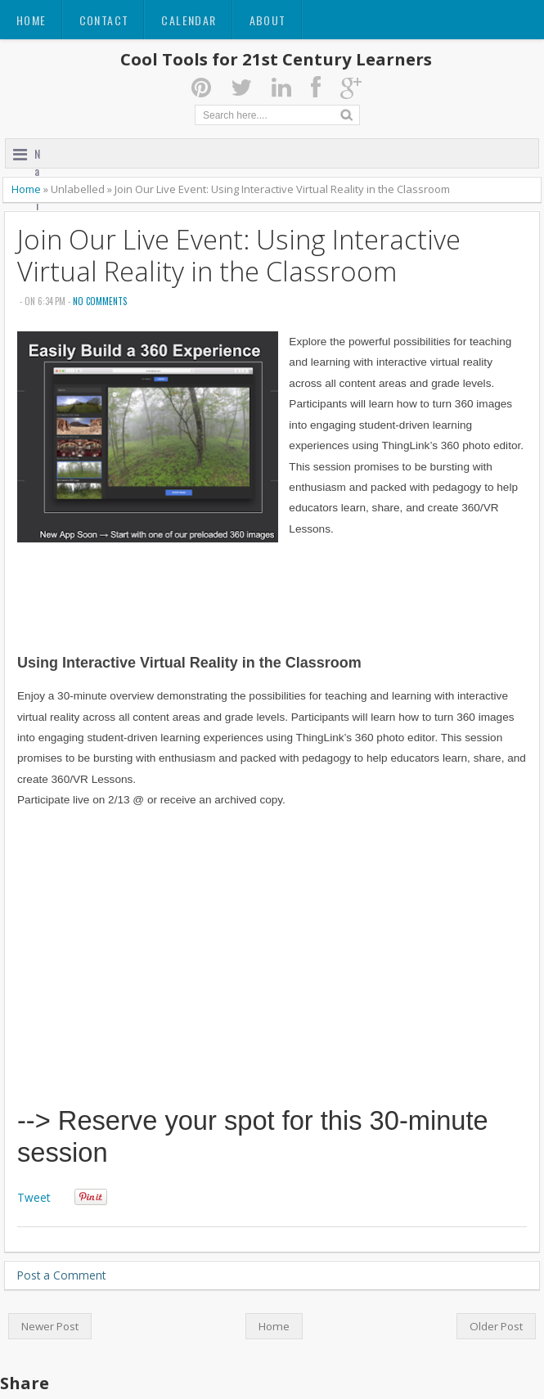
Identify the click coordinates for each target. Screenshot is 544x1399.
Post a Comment (61, 1275)
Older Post (496, 1326)
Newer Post (50, 1326)
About (268, 20)
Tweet (33, 1197)
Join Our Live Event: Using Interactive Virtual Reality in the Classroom (239, 255)
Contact (104, 20)
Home (31, 20)
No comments (100, 301)
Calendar (188, 20)
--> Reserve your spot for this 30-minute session (252, 1136)
